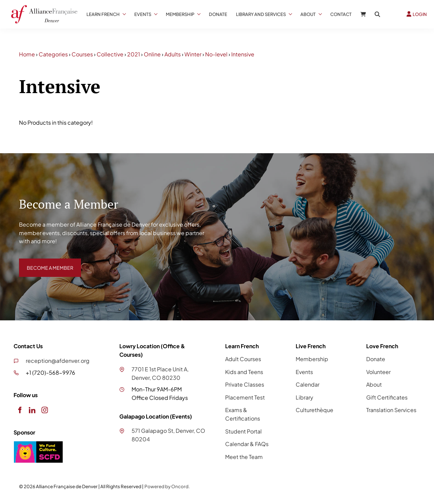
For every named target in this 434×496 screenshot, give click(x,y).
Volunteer (378, 371)
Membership (180, 14)
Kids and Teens (244, 371)
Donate (218, 14)
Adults (172, 54)
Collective (110, 54)
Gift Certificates (387, 397)
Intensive (242, 54)
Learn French (103, 14)
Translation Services (391, 409)
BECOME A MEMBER (45, 262)
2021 (133, 54)
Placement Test (245, 397)
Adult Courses (243, 358)
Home (27, 54)
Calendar (307, 384)
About (308, 14)
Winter (192, 54)
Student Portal (243, 431)
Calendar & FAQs (247, 443)
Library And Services (261, 14)
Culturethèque (314, 409)
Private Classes (244, 384)
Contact (341, 14)
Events (142, 14)
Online (152, 54)
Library (304, 397)
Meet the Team (244, 456)
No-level (216, 54)
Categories (53, 54)
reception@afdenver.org (58, 360)
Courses (82, 54)
